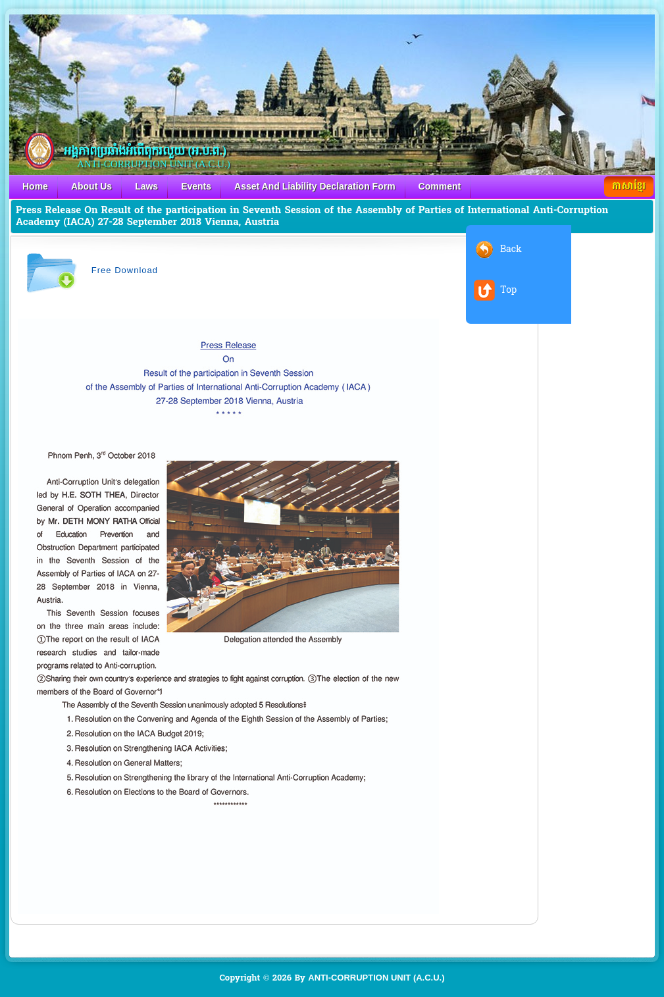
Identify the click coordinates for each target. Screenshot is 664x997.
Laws (146, 186)
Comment (440, 186)
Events (196, 186)
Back (511, 249)
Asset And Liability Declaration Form (315, 186)
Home (35, 186)
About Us (91, 186)
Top (508, 290)
